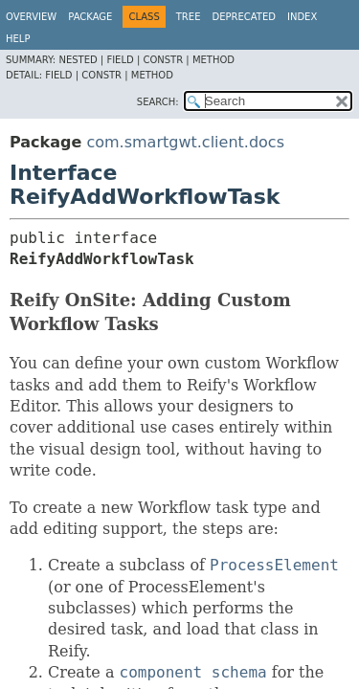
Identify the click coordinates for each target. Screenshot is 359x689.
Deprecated (244, 16)
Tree (188, 16)
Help (18, 38)
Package (90, 16)
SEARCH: (158, 102)
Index (302, 16)
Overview (31, 16)
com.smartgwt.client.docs (185, 142)
